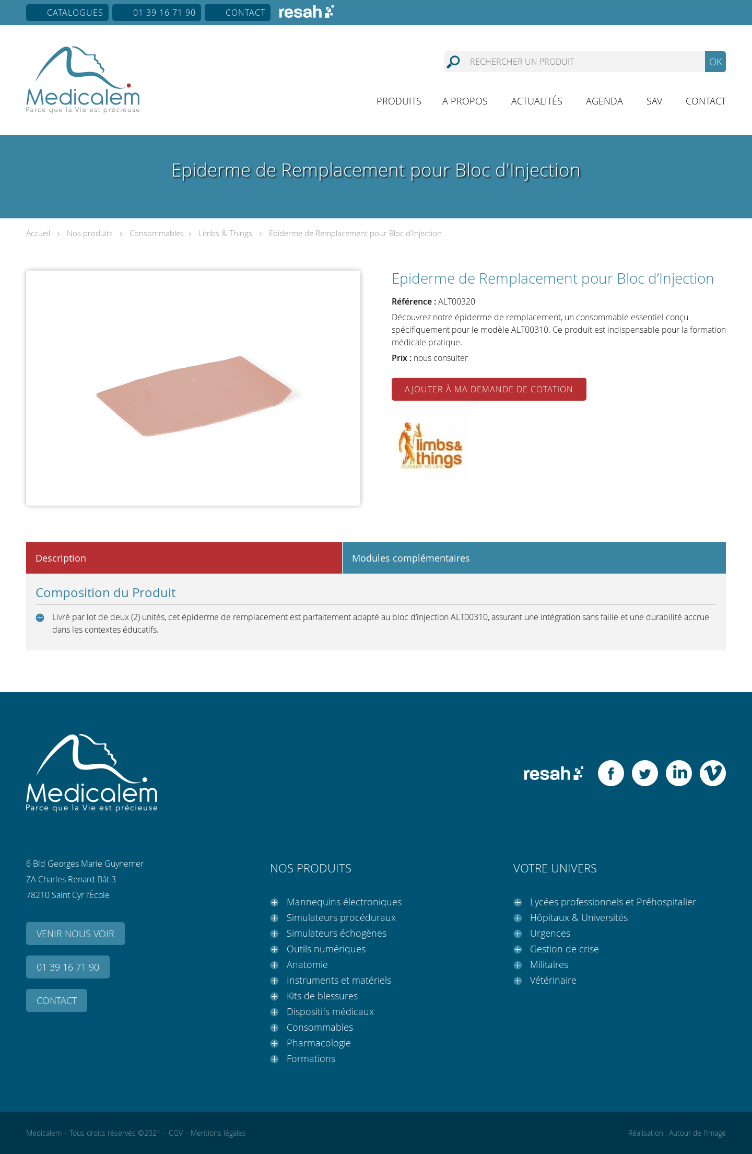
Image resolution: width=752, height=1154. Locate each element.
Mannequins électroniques (344, 901)
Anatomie (307, 964)
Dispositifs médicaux (330, 1011)
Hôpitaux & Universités (579, 917)
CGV (176, 1133)
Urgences (550, 933)
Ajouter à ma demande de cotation (489, 389)
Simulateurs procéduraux (341, 917)
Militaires (549, 964)
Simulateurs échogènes (336, 933)
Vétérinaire (553, 980)
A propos (465, 101)
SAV (654, 101)
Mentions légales (218, 1133)
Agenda (604, 101)
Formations (311, 1058)
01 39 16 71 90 (164, 12)
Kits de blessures (322, 995)
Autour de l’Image (697, 1133)
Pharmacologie (319, 1042)
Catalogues (75, 12)
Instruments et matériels (339, 980)
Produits (399, 101)
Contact (245, 12)
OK (715, 61)
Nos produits (90, 233)
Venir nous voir (75, 933)
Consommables (157, 233)
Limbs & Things (225, 233)
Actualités (536, 101)
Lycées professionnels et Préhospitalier (613, 901)
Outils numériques (326, 948)
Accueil (38, 233)
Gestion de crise (564, 948)
